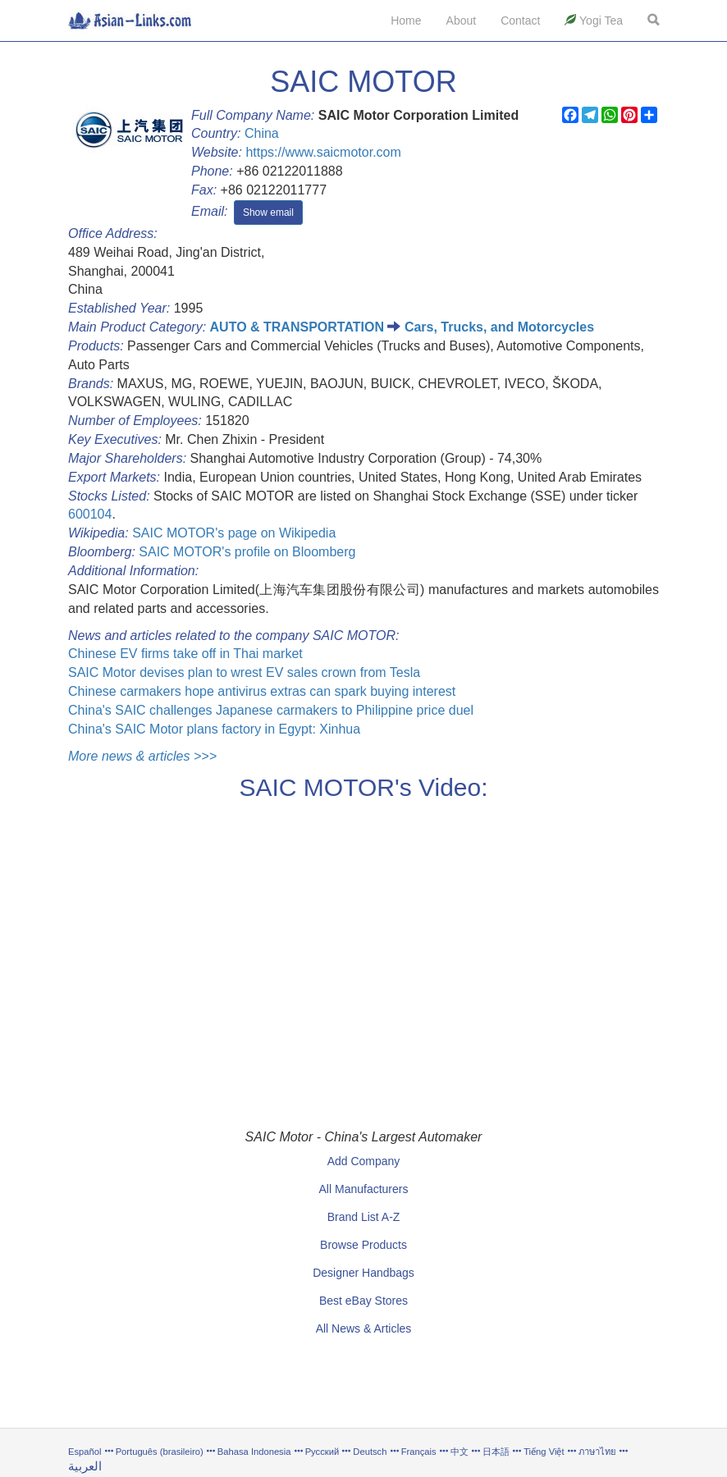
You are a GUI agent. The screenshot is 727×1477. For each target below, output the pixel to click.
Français (419, 1451)
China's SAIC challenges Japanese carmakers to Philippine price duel (270, 710)
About (461, 20)
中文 (459, 1451)
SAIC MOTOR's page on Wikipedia (234, 533)
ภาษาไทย (598, 1451)
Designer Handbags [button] (363, 1272)
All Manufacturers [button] (364, 1189)
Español (84, 1451)
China (262, 133)
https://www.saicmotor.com (322, 152)
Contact (520, 20)
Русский (322, 1451)
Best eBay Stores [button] (363, 1300)
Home (406, 20)
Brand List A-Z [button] (363, 1216)
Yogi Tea (594, 20)
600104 (90, 514)
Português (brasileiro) (159, 1451)
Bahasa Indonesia (254, 1451)
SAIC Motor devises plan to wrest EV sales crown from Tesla (244, 672)
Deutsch (369, 1451)
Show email (268, 212)
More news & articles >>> (142, 756)
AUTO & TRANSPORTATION (297, 327)
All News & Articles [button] (364, 1328)
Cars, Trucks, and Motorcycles (499, 327)
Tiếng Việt (544, 1451)
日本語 (496, 1451)
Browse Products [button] (363, 1244)
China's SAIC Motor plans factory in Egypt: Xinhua (214, 729)
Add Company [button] (363, 1161)
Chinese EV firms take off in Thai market (185, 654)
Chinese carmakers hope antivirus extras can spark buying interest (261, 691)
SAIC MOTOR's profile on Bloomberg (247, 552)
